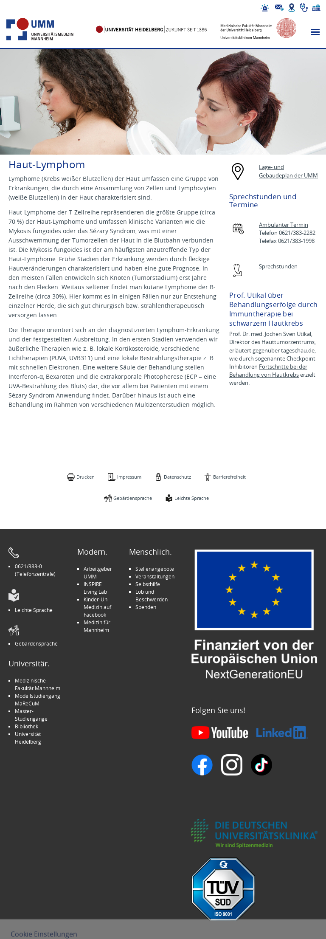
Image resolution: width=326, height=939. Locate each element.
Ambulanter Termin (283, 224)
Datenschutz (177, 477)
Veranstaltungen (154, 576)
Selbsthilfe (147, 584)
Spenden (145, 606)
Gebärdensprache (132, 498)
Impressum (129, 477)
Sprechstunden (278, 266)
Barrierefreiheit (229, 477)
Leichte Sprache (191, 498)
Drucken (85, 477)
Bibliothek (26, 726)
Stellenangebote (154, 568)
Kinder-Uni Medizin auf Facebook (97, 607)
